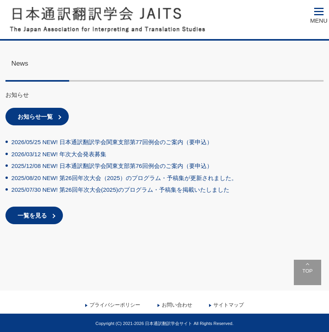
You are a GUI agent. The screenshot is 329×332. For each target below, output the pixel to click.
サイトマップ (228, 305)
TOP (307, 271)
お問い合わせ (177, 305)
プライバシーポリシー (114, 305)
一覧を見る (32, 215)
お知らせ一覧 (35, 116)
